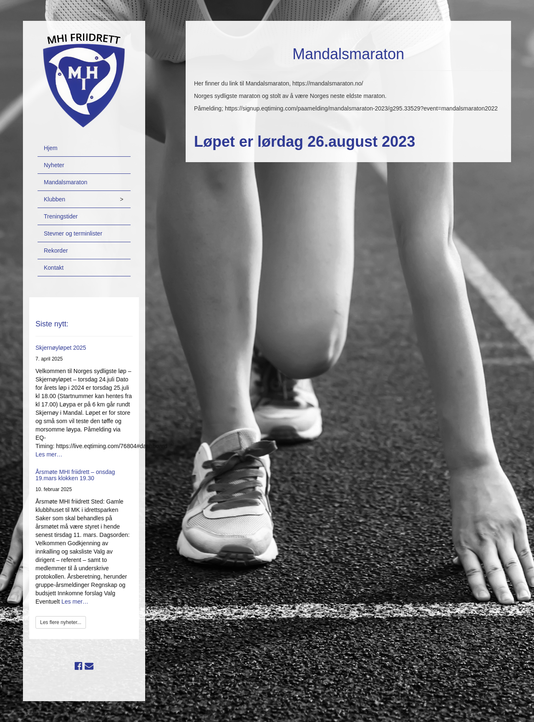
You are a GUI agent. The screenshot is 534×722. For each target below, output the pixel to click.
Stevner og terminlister (73, 233)
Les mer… (49, 454)
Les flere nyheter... (60, 622)
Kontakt (53, 267)
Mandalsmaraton (65, 182)
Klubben (54, 199)
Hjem (51, 148)
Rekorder (56, 250)
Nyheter (54, 165)
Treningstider (61, 216)
